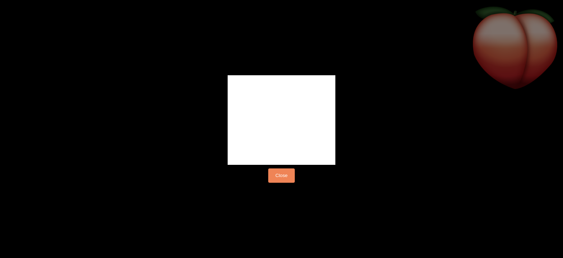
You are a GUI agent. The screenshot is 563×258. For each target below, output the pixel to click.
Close (281, 175)
